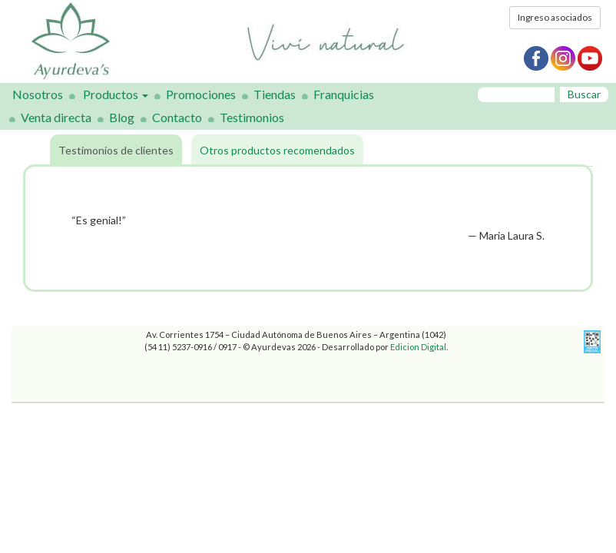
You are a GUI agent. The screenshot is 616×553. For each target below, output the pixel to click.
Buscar (584, 94)
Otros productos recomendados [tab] (277, 150)
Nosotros (37, 94)
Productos (115, 94)
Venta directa (56, 117)
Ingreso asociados (555, 17)
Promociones (201, 94)
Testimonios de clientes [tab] (116, 150)
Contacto (177, 117)
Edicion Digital (418, 347)
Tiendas (274, 94)
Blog (121, 117)
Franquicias (343, 94)
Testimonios (252, 117)
